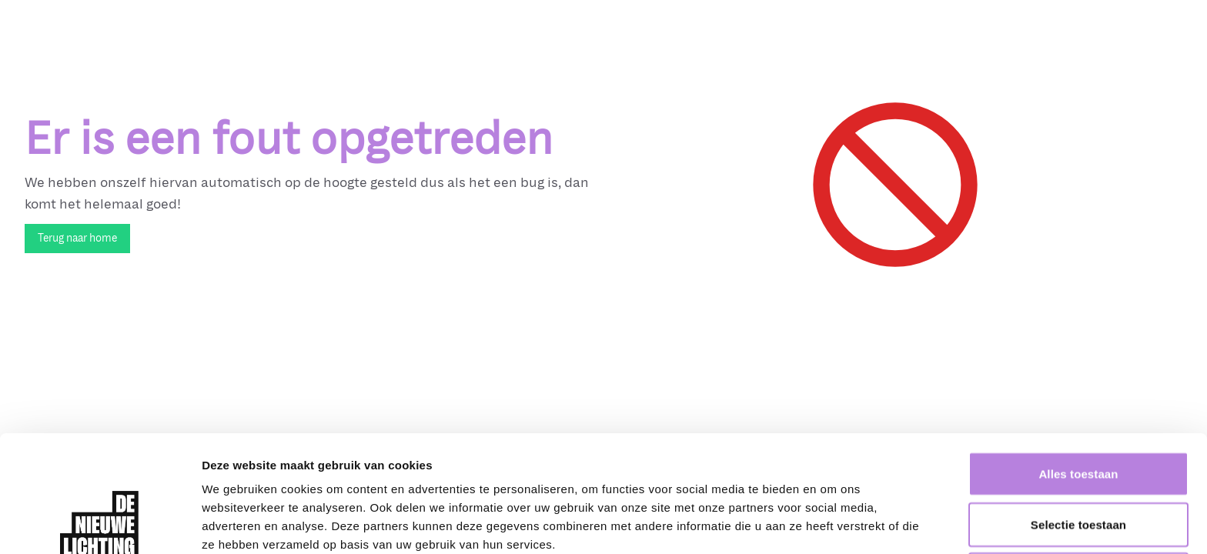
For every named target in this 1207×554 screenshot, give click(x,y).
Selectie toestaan (1078, 415)
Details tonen (831, 523)
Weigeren (1078, 465)
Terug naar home (77, 238)
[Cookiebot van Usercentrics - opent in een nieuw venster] (99, 524)
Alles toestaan (1078, 364)
